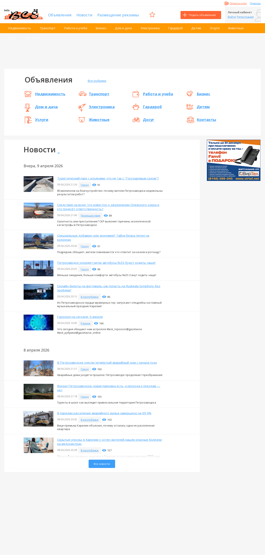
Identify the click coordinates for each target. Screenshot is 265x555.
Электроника (150, 28)
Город (85, 185)
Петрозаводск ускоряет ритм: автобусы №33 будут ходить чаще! (106, 263)
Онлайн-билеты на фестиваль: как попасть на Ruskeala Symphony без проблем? (108, 288)
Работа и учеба (75, 28)
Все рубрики (97, 81)
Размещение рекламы (118, 14)
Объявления (59, 14)
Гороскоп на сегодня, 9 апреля (80, 317)
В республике (90, 297)
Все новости (102, 464)
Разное (85, 323)
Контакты (32, 38)
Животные (236, 28)
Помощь (255, 3)
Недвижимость (19, 28)
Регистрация (245, 17)
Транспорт (47, 28)
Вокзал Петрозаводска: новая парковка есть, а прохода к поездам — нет (108, 388)
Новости (84, 14)
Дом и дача (123, 28)
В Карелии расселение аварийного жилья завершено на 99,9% (104, 413)
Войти (232, 17)
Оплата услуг (238, 3)
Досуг (12, 38)
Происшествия (90, 215)
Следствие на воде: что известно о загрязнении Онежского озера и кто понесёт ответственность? (108, 207)
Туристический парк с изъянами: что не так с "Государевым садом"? (108, 178)
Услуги (214, 28)
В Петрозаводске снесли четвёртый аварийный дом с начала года (107, 362)
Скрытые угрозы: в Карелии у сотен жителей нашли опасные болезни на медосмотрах (109, 441)
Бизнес (101, 28)
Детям (196, 28)
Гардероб (175, 28)
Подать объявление (202, 15)
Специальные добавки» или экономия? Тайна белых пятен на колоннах (103, 237)
